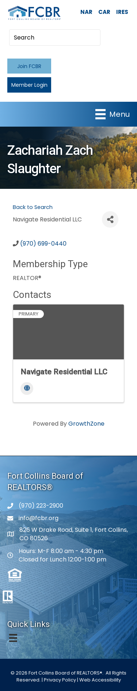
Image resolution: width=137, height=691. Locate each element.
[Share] (110, 219)
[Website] (26, 388)
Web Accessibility (100, 679)
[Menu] (112, 114)
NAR (86, 12)
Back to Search (33, 207)
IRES (122, 12)
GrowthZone (86, 423)
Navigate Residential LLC (63, 371)
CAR (104, 12)
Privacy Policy (60, 679)
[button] (29, 66)
